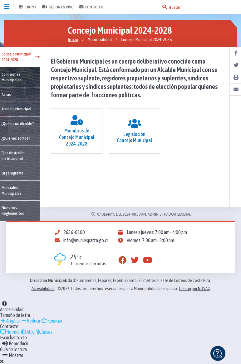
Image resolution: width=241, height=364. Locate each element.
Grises (43, 332)
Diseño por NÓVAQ (194, 288)
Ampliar (10, 320)
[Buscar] (164, 6)
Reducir (30, 320)
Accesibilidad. (43, 288)
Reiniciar (51, 320)
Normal (10, 332)
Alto (27, 332)
